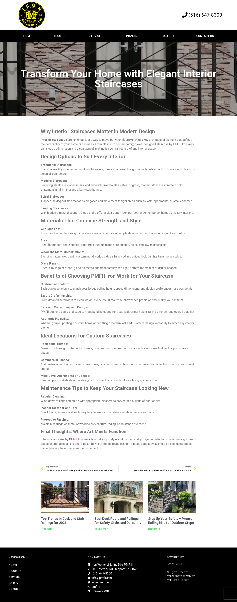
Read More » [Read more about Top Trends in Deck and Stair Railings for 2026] (47, 529)
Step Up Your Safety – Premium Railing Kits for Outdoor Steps (171, 521)
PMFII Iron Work (79, 439)
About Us (60, 36)
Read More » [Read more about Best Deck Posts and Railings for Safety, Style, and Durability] (101, 529)
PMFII (131, 323)
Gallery (168, 36)
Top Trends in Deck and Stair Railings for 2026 (62, 521)
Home (27, 36)
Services (95, 36)
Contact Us (205, 36)
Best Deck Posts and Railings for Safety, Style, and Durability (117, 521)
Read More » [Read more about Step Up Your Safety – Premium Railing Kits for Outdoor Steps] (155, 529)
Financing (131, 36)
